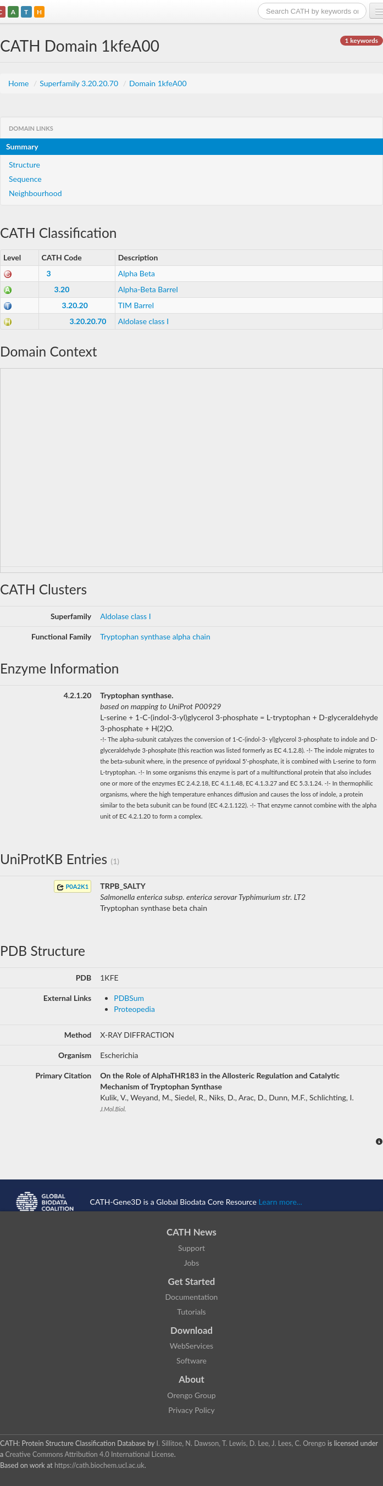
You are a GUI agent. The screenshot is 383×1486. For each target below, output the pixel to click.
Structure (24, 164)
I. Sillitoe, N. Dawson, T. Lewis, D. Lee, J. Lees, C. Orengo (241, 1443)
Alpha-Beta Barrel (148, 289)
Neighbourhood (35, 193)
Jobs (191, 1262)
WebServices (191, 1345)
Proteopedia (134, 1009)
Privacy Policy (191, 1410)
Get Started (191, 1281)
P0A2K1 (73, 887)
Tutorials (191, 1311)
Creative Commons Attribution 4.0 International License (89, 1454)
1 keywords (361, 40)
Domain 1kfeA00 (158, 83)
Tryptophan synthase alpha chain (155, 636)
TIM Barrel (136, 305)
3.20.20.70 (88, 321)
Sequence (25, 178)
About (191, 1379)
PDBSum (129, 998)
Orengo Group (191, 1395)
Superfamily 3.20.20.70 (80, 83)
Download (191, 1330)
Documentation (191, 1296)
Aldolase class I (143, 321)
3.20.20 (75, 305)
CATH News (191, 1232)
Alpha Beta (136, 273)
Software (191, 1360)
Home (19, 83)
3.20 (62, 289)
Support (191, 1248)
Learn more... (280, 1201)
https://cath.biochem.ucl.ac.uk (99, 1465)
